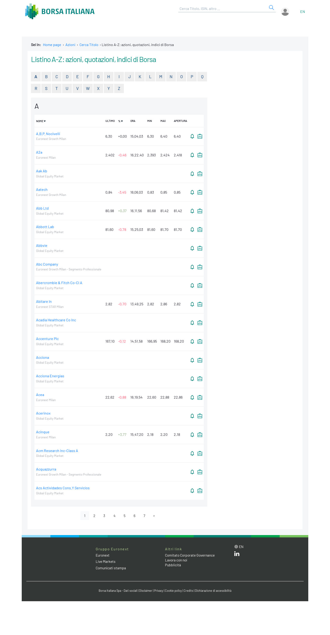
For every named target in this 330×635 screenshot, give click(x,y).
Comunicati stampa (111, 568)
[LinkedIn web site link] (236, 555)
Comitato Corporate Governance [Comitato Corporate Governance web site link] (191, 555)
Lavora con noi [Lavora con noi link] (177, 560)
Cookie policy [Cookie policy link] (174, 591)
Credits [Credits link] (189, 591)
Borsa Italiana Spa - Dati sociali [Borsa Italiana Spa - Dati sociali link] (116, 591)
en (302, 11)
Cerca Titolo (89, 44)
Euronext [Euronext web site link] (103, 555)
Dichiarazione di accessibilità (215, 591)
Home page (52, 44)
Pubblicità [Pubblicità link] (173, 565)
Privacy (159, 591)
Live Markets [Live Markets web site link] (106, 562)
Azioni (70, 44)
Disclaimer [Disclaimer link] (145, 591)
